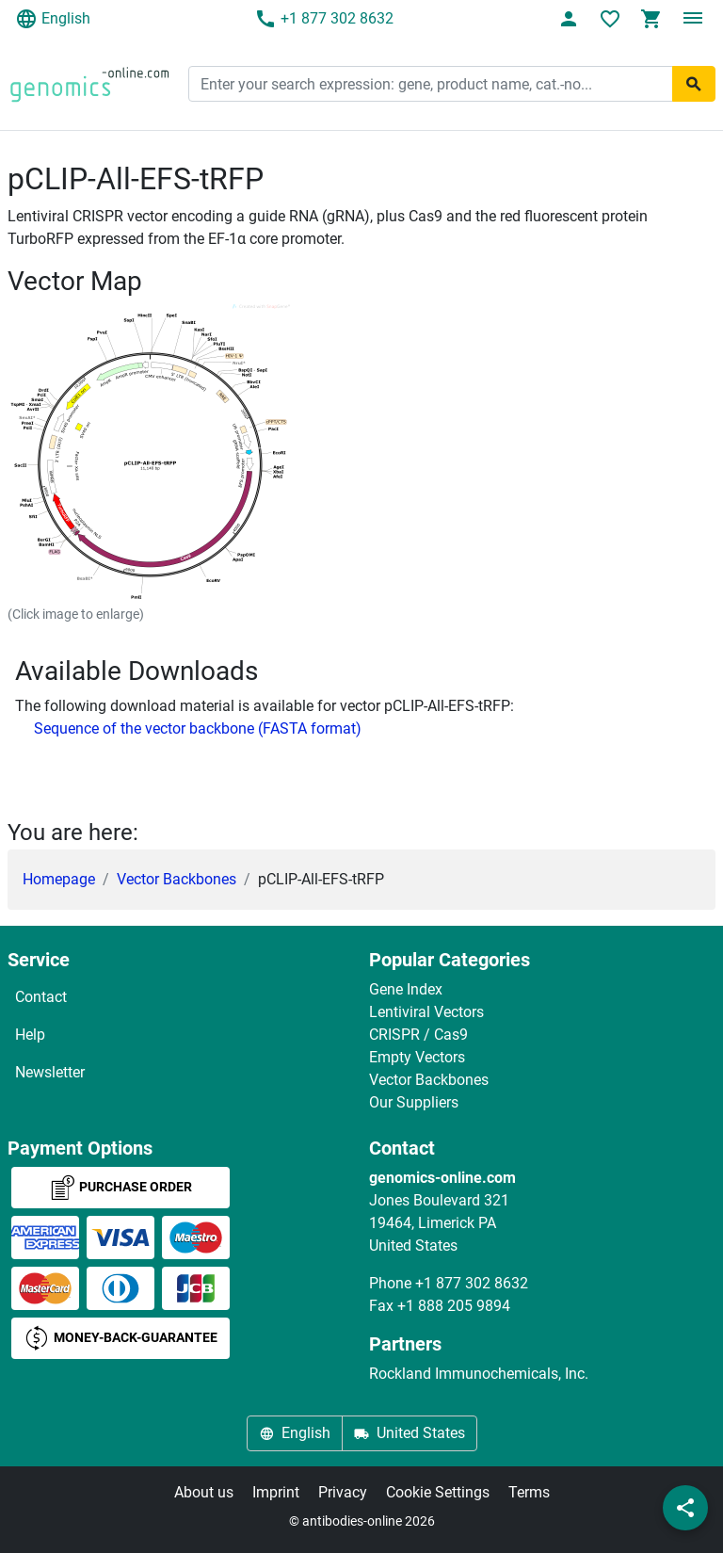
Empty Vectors (417, 1057)
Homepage (59, 879)
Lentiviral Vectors (426, 1012)
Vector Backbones (176, 879)
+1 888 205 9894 (453, 1306)
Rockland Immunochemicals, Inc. (478, 1374)
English (52, 19)
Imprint (275, 1492)
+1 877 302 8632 (324, 19)
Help (30, 1034)
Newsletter (50, 1072)
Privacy (342, 1492)
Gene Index (405, 989)
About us (203, 1492)
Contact (41, 997)
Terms (529, 1492)
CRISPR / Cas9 (418, 1034)
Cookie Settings (438, 1492)
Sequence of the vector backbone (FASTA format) (198, 728)
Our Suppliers (413, 1102)
